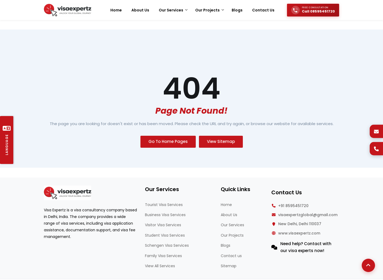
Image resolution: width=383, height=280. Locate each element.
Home (226, 204)
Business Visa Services (165, 214)
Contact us (231, 255)
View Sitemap (221, 141)
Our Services (232, 225)
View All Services (160, 266)
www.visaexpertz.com (299, 233)
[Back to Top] (368, 265)
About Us (229, 214)
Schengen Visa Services (167, 245)
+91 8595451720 (293, 205)
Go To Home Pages (168, 141)
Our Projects (232, 235)
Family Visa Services (163, 255)
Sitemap (228, 266)
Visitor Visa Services (163, 225)
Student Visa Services (165, 235)
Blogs (225, 245)
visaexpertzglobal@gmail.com (308, 214)
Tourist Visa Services (164, 204)
